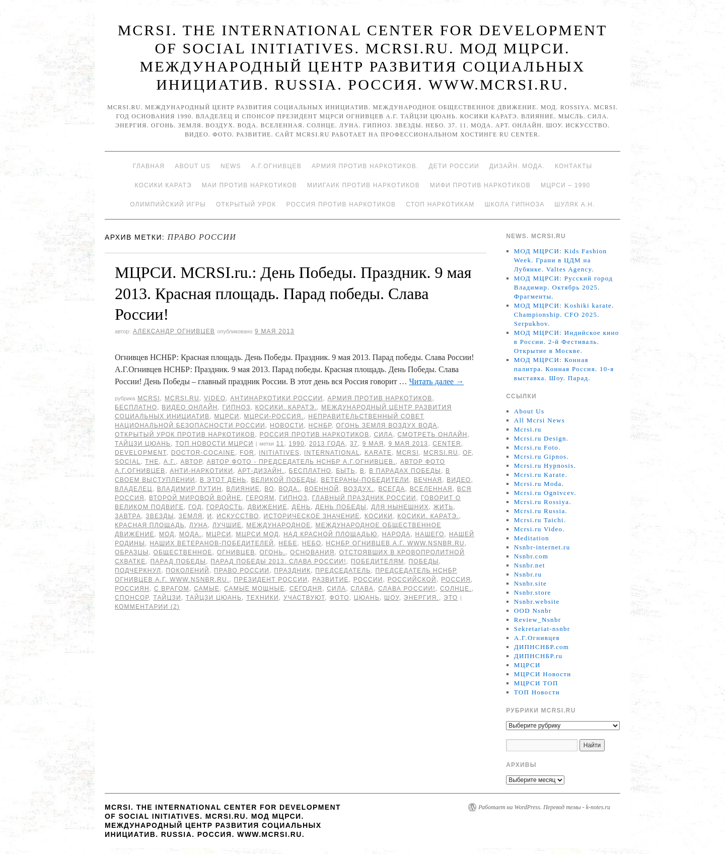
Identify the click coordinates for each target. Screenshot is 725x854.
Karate (378, 452)
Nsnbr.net (529, 565)
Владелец (134, 488)
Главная (149, 166)
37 (354, 443)
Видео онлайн (190, 407)
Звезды (160, 516)
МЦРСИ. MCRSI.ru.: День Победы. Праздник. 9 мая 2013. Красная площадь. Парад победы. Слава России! (293, 293)
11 (280, 443)
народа (396, 534)
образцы (132, 552)
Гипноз (236, 407)
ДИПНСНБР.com (541, 647)
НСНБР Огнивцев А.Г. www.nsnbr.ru (395, 543)
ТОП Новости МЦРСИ (214, 443)
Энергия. (421, 597)
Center (446, 443)
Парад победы (178, 561)
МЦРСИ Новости (542, 674)
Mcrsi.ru (182, 398)
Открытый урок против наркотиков (185, 434)
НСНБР (320, 425)
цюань (367, 597)
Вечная (428, 479)
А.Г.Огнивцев (276, 166)
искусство (237, 516)
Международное (278, 525)
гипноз (293, 498)
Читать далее (436, 381)
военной (322, 488)
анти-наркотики (201, 470)
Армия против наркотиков (379, 398)
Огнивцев (236, 552)
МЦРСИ (226, 416)
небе (287, 543)
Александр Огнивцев (174, 331)
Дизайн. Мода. (517, 166)
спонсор (132, 597)
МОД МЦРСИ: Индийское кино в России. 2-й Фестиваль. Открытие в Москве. (566, 341)
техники (262, 597)
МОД (167, 534)
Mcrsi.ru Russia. (540, 511)
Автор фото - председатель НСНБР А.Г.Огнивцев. (301, 461)
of (467, 452)
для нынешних (400, 507)
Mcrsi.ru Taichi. (540, 520)
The (152, 461)
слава (362, 588)
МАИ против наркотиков (249, 185)
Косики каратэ (163, 185)
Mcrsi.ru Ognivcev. (545, 492)
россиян (132, 588)
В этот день (223, 479)
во (269, 488)
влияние (243, 488)
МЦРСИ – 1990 (565, 185)
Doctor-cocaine (203, 452)
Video (215, 398)
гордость (224, 507)
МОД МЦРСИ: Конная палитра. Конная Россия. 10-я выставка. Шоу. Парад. (564, 369)
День (301, 507)
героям (260, 498)
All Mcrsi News (539, 420)
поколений (187, 570)
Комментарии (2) (147, 606)
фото (339, 597)
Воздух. (359, 488)
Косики (379, 516)
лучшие (227, 525)
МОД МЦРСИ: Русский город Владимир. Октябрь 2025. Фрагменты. (563, 287)
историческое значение (311, 516)
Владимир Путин (189, 488)
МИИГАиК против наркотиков (363, 185)
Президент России (271, 579)
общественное (183, 552)
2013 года (327, 443)
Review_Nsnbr (537, 619)
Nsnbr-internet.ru (542, 547)
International (332, 452)
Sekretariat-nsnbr (542, 628)
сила (336, 588)
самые (207, 588)
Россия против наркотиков (341, 204)
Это (451, 597)
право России (241, 570)
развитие (330, 579)
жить (443, 507)
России (368, 579)
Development (141, 452)
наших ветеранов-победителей (212, 543)
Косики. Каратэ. (286, 407)
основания (312, 552)
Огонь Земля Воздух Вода (386, 425)
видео (459, 479)
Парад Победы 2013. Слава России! (278, 561)
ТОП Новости (537, 692)
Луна (198, 525)
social (127, 461)
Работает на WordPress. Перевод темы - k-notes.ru (544, 807)
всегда (391, 488)
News (231, 166)
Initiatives (279, 452)
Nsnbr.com (531, 556)
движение (267, 507)
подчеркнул (138, 570)
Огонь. (272, 552)
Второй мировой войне (195, 498)
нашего (430, 534)
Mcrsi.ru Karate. (540, 474)
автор (191, 461)
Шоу (391, 597)
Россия (456, 579)
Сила (383, 434)
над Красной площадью (330, 534)
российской (412, 579)
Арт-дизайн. (261, 470)
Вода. (289, 488)
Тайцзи (167, 597)
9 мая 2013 (408, 443)
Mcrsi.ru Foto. (537, 447)
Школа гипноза (514, 204)
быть (345, 470)
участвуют (304, 597)
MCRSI (148, 398)
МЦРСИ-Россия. (274, 416)
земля (191, 516)
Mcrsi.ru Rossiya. (542, 502)
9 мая (373, 443)
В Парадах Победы (405, 470)
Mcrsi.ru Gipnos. (541, 456)
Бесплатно (136, 407)
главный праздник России (364, 498)
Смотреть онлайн (432, 434)
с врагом (171, 588)
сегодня (305, 588)
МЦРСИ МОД (257, 534)
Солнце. (456, 588)
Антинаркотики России (276, 398)
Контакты (573, 166)
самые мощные (254, 588)
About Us (192, 166)
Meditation (531, 538)
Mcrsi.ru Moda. (539, 483)
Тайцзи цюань (143, 443)
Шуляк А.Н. (574, 204)
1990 (296, 443)
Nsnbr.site (530, 583)
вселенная (431, 488)
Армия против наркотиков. (365, 166)
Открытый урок (246, 204)
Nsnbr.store (532, 592)
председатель (343, 570)
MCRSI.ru (440, 452)
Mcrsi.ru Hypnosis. (545, 465)
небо (312, 543)
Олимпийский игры (168, 204)
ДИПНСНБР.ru (538, 656)
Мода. (190, 534)
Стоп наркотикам (440, 204)
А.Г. (170, 461)
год (195, 507)
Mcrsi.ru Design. (541, 438)
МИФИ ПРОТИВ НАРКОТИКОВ (480, 185)
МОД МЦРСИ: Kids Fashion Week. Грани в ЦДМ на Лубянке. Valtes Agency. (560, 260)
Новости (287, 425)
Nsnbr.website (537, 601)
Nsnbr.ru (528, 574)
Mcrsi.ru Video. (539, 529)
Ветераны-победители (365, 479)
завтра (128, 516)
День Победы (341, 507)
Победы (424, 561)
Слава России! (407, 588)
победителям (377, 561)
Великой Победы (283, 479)
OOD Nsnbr (533, 610)
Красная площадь (150, 525)
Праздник (292, 570)
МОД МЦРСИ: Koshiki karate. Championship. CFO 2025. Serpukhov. (564, 314)
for (247, 452)
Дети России (454, 166)
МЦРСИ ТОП (536, 683)
